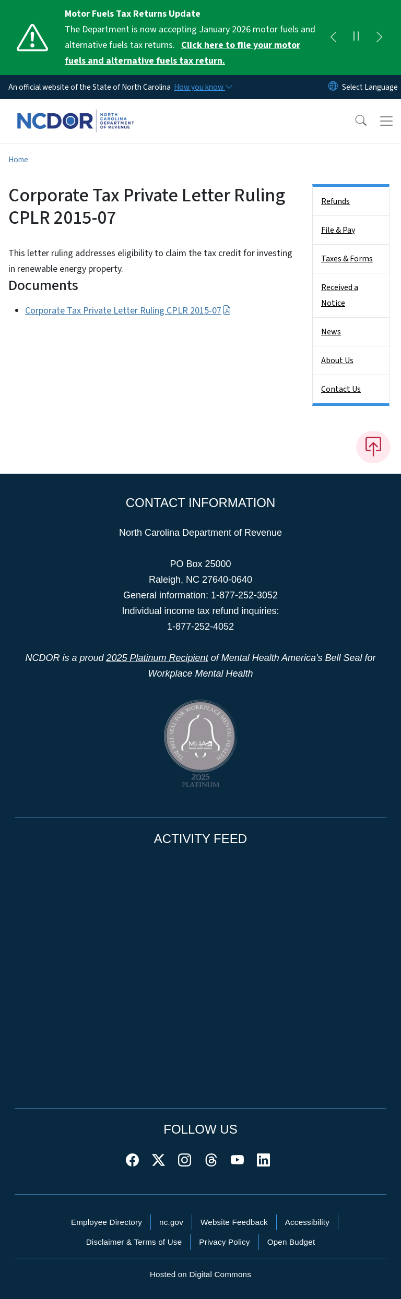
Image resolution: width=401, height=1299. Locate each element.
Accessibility (307, 1222)
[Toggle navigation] (386, 121)
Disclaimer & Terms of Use (134, 1241)
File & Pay (338, 230)
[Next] (379, 37)
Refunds (335, 201)
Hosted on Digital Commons (200, 1274)
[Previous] (333, 37)
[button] (354, 121)
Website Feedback (234, 1222)
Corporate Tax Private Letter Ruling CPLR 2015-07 (128, 310)
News (331, 332)
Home (18, 159)
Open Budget (291, 1241)
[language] (370, 87)
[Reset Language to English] (333, 87)
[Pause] (356, 37)
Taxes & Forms (347, 258)
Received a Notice (339, 295)
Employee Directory (106, 1222)
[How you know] (202, 87)
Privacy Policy (224, 1241)
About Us (337, 360)
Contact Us (341, 389)
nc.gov (171, 1222)
